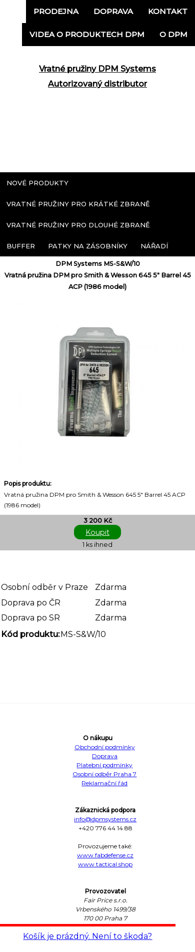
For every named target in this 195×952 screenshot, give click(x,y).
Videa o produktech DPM (87, 34)
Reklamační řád (105, 783)
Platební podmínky (104, 765)
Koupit (98, 532)
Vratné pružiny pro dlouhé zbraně (78, 225)
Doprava (113, 11)
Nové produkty (37, 183)
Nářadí (154, 246)
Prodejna (56, 11)
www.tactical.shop (105, 864)
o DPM (174, 34)
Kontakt (168, 11)
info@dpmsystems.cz (105, 819)
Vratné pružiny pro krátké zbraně (78, 204)
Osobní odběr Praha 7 (104, 774)
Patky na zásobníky (88, 246)
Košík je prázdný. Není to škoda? (87, 936)
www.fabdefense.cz (105, 855)
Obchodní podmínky (104, 747)
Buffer (20, 246)
